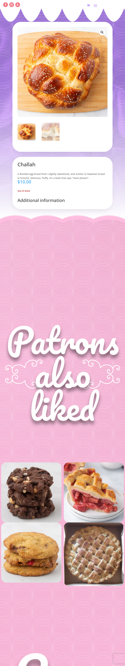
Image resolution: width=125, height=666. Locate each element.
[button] (102, 32)
